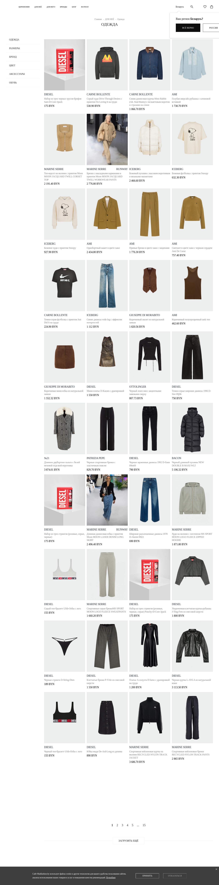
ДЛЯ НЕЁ (38, 7)
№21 (46, 456)
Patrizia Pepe (96, 456)
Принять (147, 876)
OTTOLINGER (139, 384)
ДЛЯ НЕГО (51, 7)
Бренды (63, 7)
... (138, 826)
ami (176, 91)
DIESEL (48, 91)
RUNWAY (85, 7)
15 (144, 826)
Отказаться (175, 876)
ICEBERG (136, 166)
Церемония (24, 7)
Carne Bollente (99, 91)
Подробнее (111, 877)
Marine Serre (54, 166)
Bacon (178, 456)
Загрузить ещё (129, 841)
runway (120, 166)
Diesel (178, 677)
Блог (74, 7)
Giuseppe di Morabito (146, 312)
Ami (176, 312)
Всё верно (188, 28)
